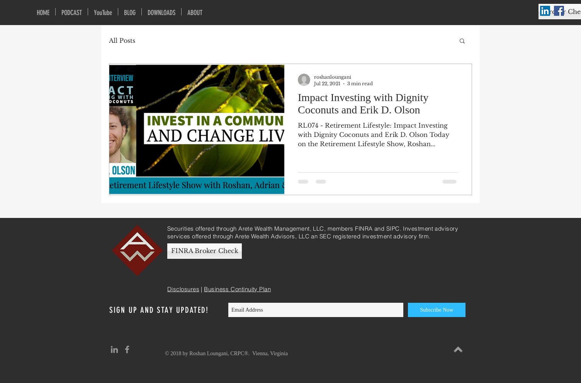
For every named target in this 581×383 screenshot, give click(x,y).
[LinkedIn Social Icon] (545, 11)
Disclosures (183, 289)
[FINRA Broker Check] (204, 251)
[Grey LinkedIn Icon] (114, 349)
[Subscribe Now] (436, 310)
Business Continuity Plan (237, 289)
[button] (462, 41)
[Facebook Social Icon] (559, 11)
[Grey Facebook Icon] (127, 349)
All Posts (122, 40)
